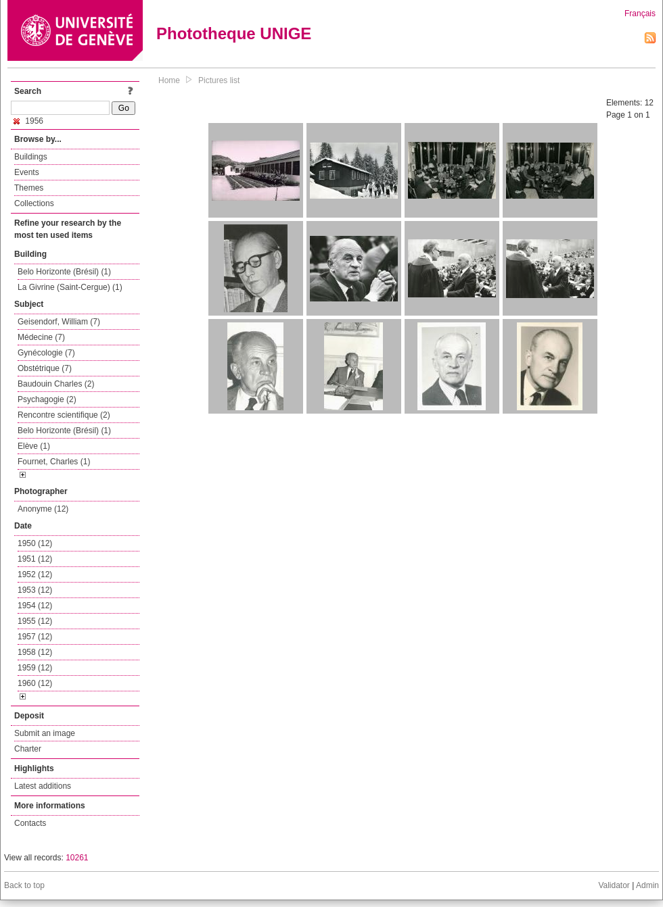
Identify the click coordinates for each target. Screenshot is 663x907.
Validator (613, 885)
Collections (34, 203)
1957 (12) (35, 636)
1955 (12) (35, 621)
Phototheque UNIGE (233, 33)
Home (169, 80)
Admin (647, 885)
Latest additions (42, 786)
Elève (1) (34, 446)
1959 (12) (35, 667)
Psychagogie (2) (47, 399)
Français (640, 13)
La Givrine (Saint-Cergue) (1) (70, 287)
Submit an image (44, 733)
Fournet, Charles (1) (54, 461)
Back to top (24, 885)
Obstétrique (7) (45, 368)
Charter (27, 749)
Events (26, 172)
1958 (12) (35, 652)
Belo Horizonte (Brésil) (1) (64, 271)
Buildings (30, 157)
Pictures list (218, 80)
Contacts (30, 823)
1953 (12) (35, 590)
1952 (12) (35, 574)
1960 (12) (35, 683)
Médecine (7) (41, 337)
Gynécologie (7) (46, 353)
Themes (28, 188)
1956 (28, 121)
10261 (77, 857)
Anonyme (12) (43, 509)
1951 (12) (35, 559)
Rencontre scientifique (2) (64, 415)
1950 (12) (35, 543)
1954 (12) (35, 605)
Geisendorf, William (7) (59, 321)
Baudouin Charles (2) (56, 384)
